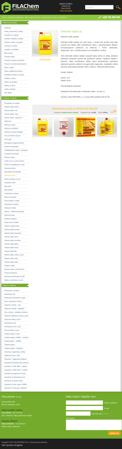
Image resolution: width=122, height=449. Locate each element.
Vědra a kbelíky (9, 89)
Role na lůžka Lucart (11, 330)
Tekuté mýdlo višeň (11, 262)
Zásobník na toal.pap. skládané (15, 388)
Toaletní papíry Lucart (12, 334)
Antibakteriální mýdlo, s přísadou (16, 150)
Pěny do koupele (10, 197)
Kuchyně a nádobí (10, 46)
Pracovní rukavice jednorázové (15, 64)
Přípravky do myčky (11, 204)
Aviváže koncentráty (11, 154)
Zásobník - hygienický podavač (15, 359)
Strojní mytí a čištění (11, 222)
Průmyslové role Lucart (12, 327)
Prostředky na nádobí (12, 103)
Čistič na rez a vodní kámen (14, 161)
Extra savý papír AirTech (13, 301)
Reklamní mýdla (10, 208)
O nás (3, 17)
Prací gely (8, 139)
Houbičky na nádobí (11, 35)
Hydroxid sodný (9, 168)
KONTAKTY (63, 17)
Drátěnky (7, 28)
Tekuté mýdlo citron (11, 237)
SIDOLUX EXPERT (11, 128)
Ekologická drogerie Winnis (14, 143)
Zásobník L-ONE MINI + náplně (15, 366)
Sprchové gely (9, 215)
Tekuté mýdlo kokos (11, 248)
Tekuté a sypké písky (11, 226)
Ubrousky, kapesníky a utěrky (14, 352)
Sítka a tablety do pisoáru (13, 71)
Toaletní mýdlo (9, 266)
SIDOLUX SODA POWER (13, 132)
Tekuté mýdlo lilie (10, 251)
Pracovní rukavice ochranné (14, 60)
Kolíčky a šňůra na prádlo (13, 42)
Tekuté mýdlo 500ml (11, 107)
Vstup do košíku (66, 11)
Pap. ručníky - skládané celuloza (16, 312)
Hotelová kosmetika (11, 146)
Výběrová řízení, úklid (12, 355)
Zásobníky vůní (9, 294)
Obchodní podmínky (15, 17)
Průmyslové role (10, 323)
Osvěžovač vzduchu (11, 193)
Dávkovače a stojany (11, 290)
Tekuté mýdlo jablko (11, 244)
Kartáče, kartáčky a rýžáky (13, 39)
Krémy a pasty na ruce (12, 179)
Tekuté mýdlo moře (11, 258)
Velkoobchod (46, 17)
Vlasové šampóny (10, 273)
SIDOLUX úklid (9, 125)
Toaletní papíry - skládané (13, 348)
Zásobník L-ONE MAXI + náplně (15, 370)
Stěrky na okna (9, 85)
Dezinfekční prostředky (12, 172)
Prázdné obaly (9, 57)
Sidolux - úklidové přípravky (14, 211)
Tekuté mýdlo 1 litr (10, 110)
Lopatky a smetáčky (11, 49)
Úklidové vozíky (9, 78)
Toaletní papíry (9, 345)
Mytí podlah (8, 190)
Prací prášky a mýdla (11, 201)
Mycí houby (8, 53)
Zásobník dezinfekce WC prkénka (16, 363)
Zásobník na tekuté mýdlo (13, 381)
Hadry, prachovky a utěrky (13, 31)
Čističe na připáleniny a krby (14, 165)
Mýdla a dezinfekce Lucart (13, 280)
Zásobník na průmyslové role (14, 377)
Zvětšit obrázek (45, 59)
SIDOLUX (7, 121)
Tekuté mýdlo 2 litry (11, 114)
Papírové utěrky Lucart (12, 319)
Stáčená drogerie (10, 219)
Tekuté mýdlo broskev (12, 229)
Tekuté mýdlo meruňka (12, 240)
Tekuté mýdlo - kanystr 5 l (13, 118)
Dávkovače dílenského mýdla (14, 298)
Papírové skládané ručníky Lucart (16, 316)
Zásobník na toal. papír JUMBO (15, 384)
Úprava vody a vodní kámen (14, 269)
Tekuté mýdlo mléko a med (14, 255)
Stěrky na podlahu (10, 82)
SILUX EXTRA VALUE (12, 136)
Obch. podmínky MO (32, 17)
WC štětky (8, 93)
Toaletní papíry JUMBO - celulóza (16, 337)
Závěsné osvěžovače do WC (14, 276)
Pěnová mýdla (9, 157)
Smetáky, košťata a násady (14, 75)
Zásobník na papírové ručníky (15, 373)
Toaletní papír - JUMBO (12, 341)
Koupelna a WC (10, 183)
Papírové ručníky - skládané (14, 308)
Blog (54, 17)
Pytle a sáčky (9, 67)
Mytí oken (7, 186)
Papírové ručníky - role (12, 305)
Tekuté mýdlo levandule (12, 233)
